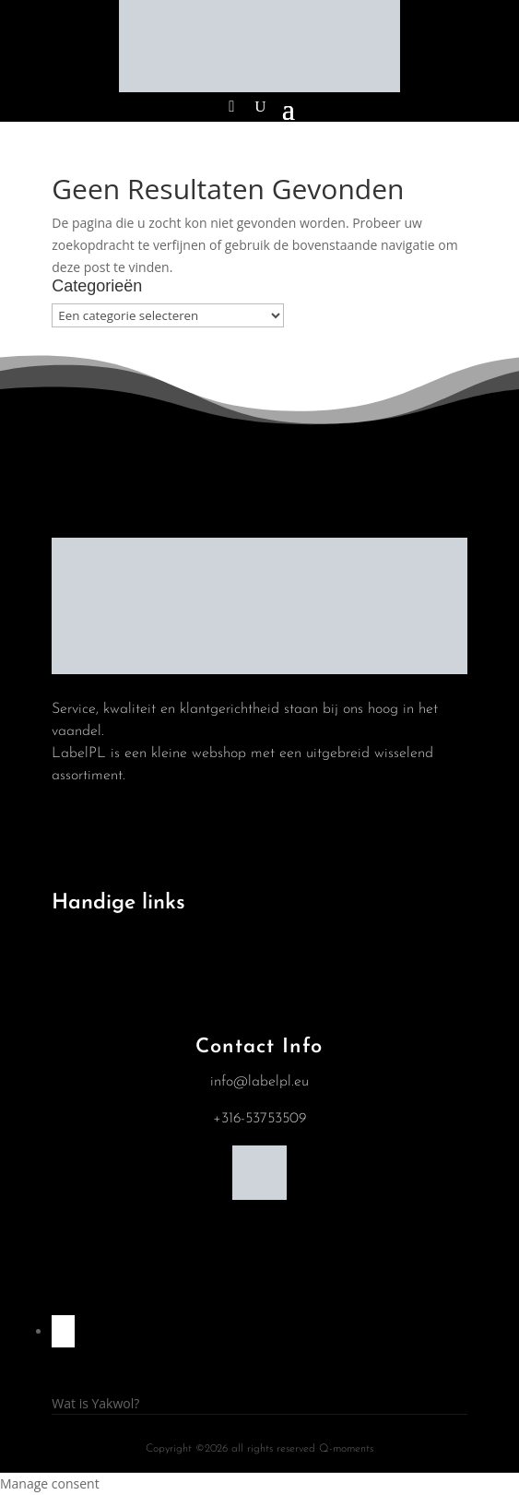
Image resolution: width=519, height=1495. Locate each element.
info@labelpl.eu (259, 1081)
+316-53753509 (259, 1118)
